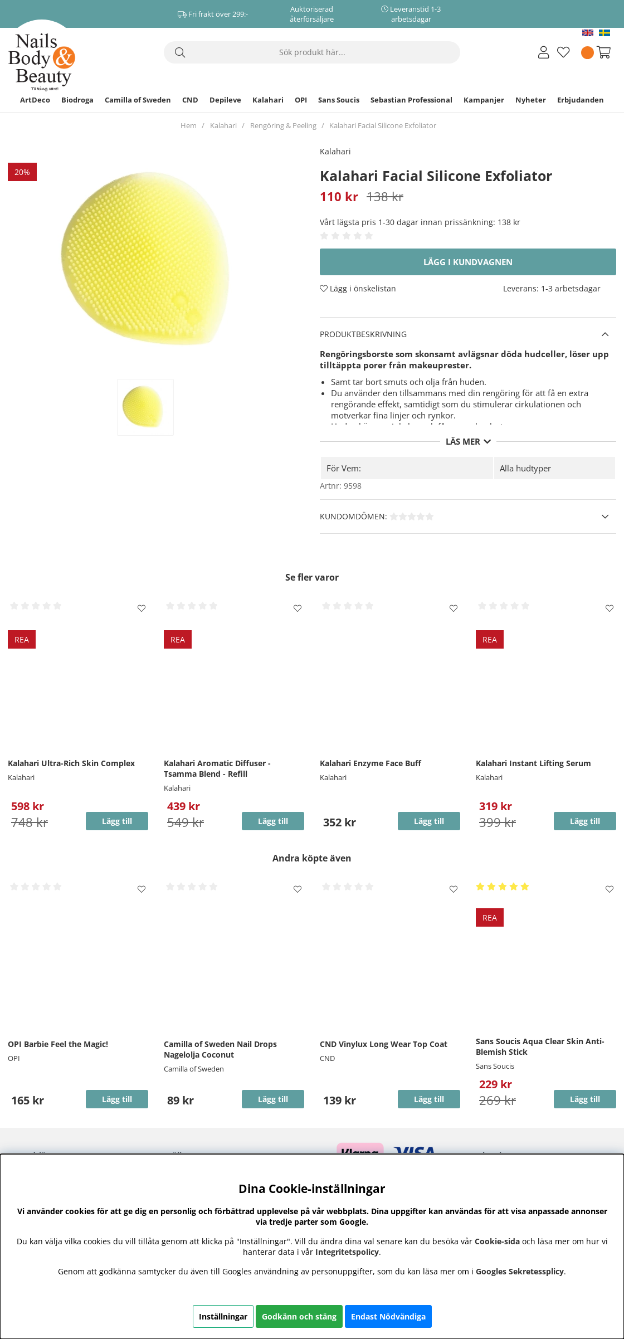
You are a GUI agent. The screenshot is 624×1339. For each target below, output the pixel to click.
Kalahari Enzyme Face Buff (370, 763)
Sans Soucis (338, 100)
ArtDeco (35, 100)
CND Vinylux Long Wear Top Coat (383, 1044)
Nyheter (530, 100)
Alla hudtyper (525, 468)
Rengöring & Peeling (283, 125)
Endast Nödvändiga (388, 1316)
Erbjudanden (580, 100)
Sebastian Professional (411, 100)
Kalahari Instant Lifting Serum (533, 763)
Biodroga (77, 100)
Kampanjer (484, 100)
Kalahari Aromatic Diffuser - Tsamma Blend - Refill (217, 768)
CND (190, 100)
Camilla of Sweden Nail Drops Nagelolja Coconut (220, 1049)
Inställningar (223, 1316)
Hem (189, 125)
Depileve (225, 100)
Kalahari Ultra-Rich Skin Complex (71, 763)
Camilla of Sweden (138, 100)
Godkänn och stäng (299, 1316)
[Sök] (312, 52)
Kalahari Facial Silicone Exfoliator (382, 125)
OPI (301, 100)
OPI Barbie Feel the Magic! (58, 1044)
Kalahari (268, 100)
